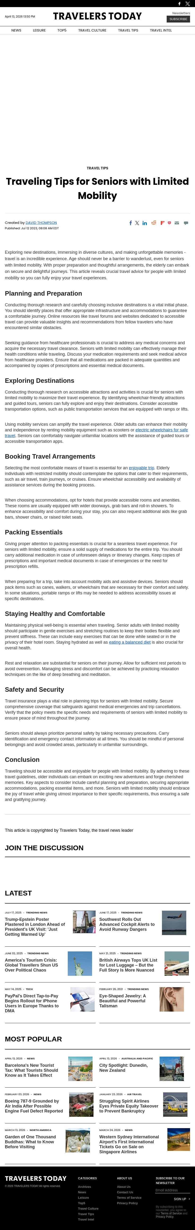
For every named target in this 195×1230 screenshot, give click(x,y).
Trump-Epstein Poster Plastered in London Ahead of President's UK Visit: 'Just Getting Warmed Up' (35, 927)
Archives (84, 1187)
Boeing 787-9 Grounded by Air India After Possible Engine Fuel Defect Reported (34, 1106)
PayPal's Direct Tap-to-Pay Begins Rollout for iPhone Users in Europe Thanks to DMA (32, 1003)
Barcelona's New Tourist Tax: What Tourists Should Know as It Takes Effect (31, 1070)
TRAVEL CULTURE (92, 30)
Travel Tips (97, 168)
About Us (124, 1187)
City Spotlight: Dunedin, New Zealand (123, 1068)
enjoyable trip (141, 468)
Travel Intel (86, 1219)
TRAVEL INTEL (161, 30)
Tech (29, 989)
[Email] (177, 223)
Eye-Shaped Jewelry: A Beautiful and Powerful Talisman (122, 1001)
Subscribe (178, 19)
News (31, 1058)
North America (40, 1130)
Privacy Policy (127, 1203)
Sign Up (180, 1199)
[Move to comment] (186, 223)
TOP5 (62, 30)
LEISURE (39, 30)
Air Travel (134, 1094)
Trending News (36, 912)
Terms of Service (129, 1197)
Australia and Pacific (137, 1058)
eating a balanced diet (130, 642)
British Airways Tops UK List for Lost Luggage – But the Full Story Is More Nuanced (128, 965)
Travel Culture (88, 1208)
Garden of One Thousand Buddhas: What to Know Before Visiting (30, 1142)
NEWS (16, 30)
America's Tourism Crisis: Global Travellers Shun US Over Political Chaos (31, 965)
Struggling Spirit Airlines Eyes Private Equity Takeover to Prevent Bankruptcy (128, 1106)
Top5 (81, 1203)
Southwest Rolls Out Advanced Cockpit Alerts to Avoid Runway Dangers (127, 924)
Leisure (83, 1197)
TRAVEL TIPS (128, 30)
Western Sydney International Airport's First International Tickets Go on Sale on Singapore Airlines (129, 1144)
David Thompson (41, 222)
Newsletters (181, 13)
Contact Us (125, 1192)
